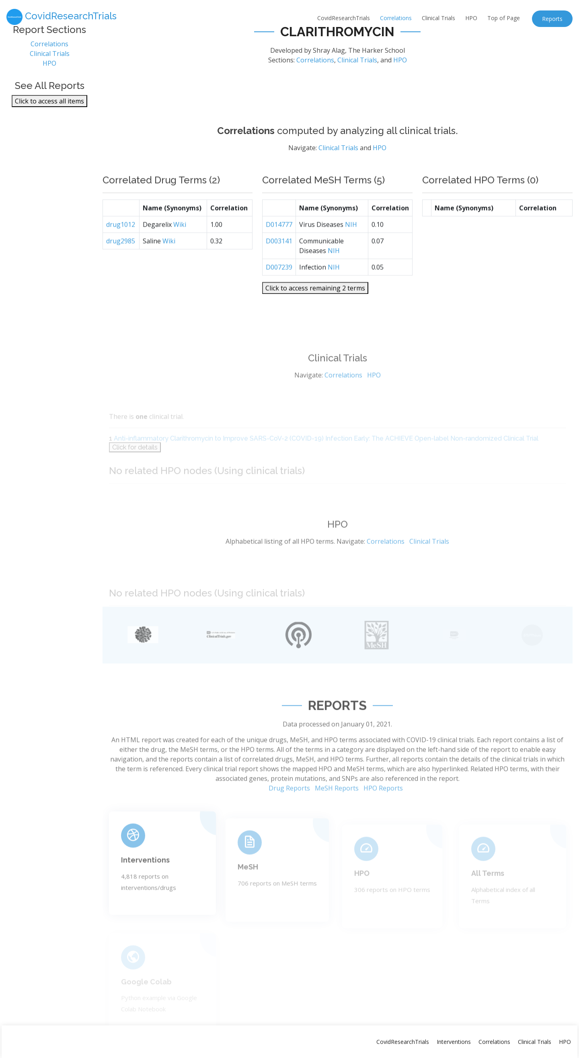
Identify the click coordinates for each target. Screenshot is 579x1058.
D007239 (279, 291)
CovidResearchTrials (343, 18)
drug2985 (120, 265)
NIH (351, 248)
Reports (552, 19)
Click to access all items (49, 106)
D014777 (279, 248)
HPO (471, 18)
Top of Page (503, 18)
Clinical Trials (438, 18)
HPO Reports (383, 816)
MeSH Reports (337, 816)
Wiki (179, 248)
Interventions (454, 1042)
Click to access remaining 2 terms (315, 312)
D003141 (279, 265)
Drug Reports (289, 816)
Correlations (396, 18)
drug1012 (120, 248)
